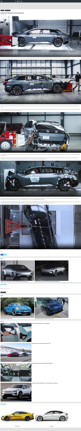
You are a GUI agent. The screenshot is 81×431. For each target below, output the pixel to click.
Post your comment (8, 10)
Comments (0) (2, 10)
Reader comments (4, 284)
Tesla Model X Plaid (17, 201)
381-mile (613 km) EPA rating (5, 201)
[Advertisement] (40, 5)
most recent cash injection (6, 57)
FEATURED (2, 321)
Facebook (2, 254)
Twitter (5, 254)
